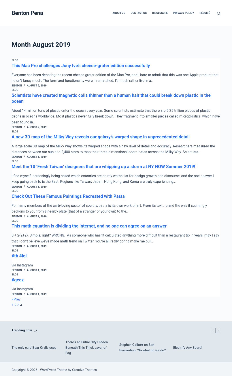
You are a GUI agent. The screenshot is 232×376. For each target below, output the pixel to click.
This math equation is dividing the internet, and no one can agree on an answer (89, 224)
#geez (18, 278)
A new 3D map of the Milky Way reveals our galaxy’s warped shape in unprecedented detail (101, 136)
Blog (15, 60)
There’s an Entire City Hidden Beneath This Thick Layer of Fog (87, 345)
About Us (119, 13)
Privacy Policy (183, 13)
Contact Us (139, 13)
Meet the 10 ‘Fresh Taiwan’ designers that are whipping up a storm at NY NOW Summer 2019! (104, 165)
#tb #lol (19, 254)
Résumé (205, 13)
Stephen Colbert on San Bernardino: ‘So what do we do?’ (142, 345)
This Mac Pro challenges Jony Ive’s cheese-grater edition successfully (81, 65)
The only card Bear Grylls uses (34, 346)
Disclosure (160, 13)
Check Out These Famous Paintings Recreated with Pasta (68, 195)
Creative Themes (84, 368)
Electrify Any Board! (187, 346)
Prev (16, 297)
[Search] (218, 13)
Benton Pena (27, 13)
